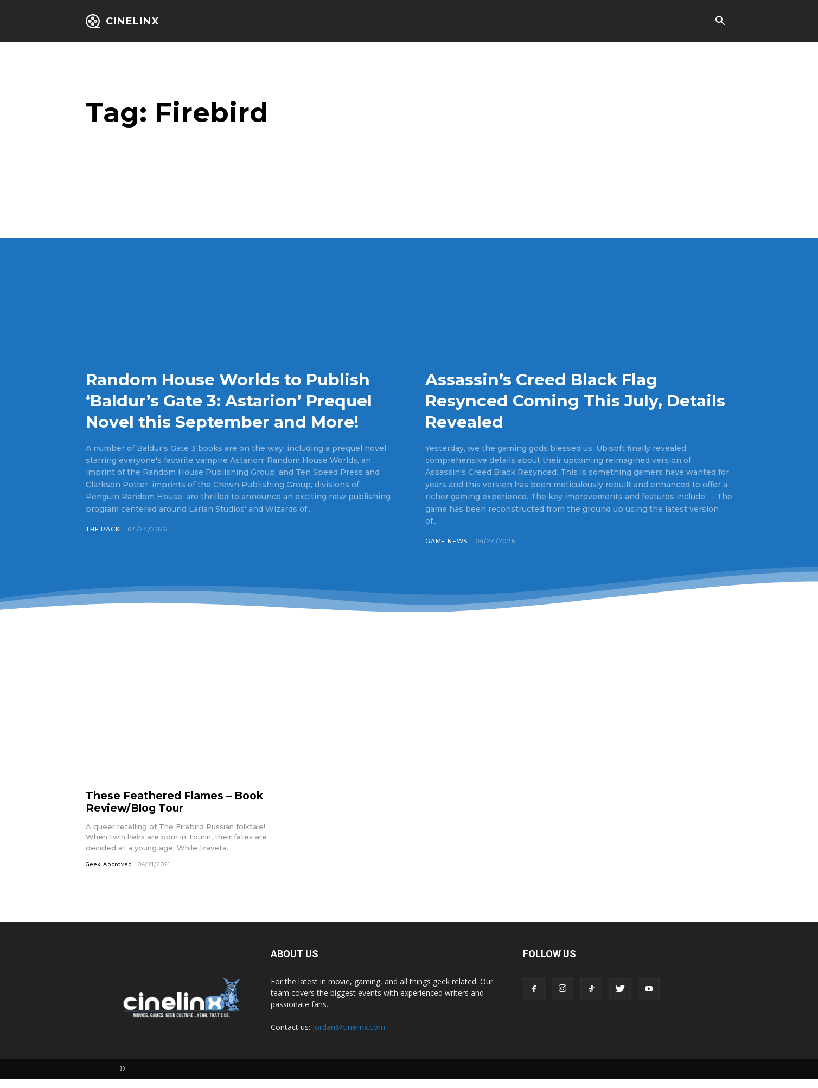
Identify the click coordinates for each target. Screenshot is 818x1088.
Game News (446, 541)
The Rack (103, 550)
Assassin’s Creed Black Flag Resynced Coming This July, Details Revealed (559, 399)
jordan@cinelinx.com (348, 1036)
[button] (719, 21)
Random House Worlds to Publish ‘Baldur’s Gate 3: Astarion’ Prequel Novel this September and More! (219, 410)
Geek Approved (109, 873)
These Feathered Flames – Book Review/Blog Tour (178, 810)
